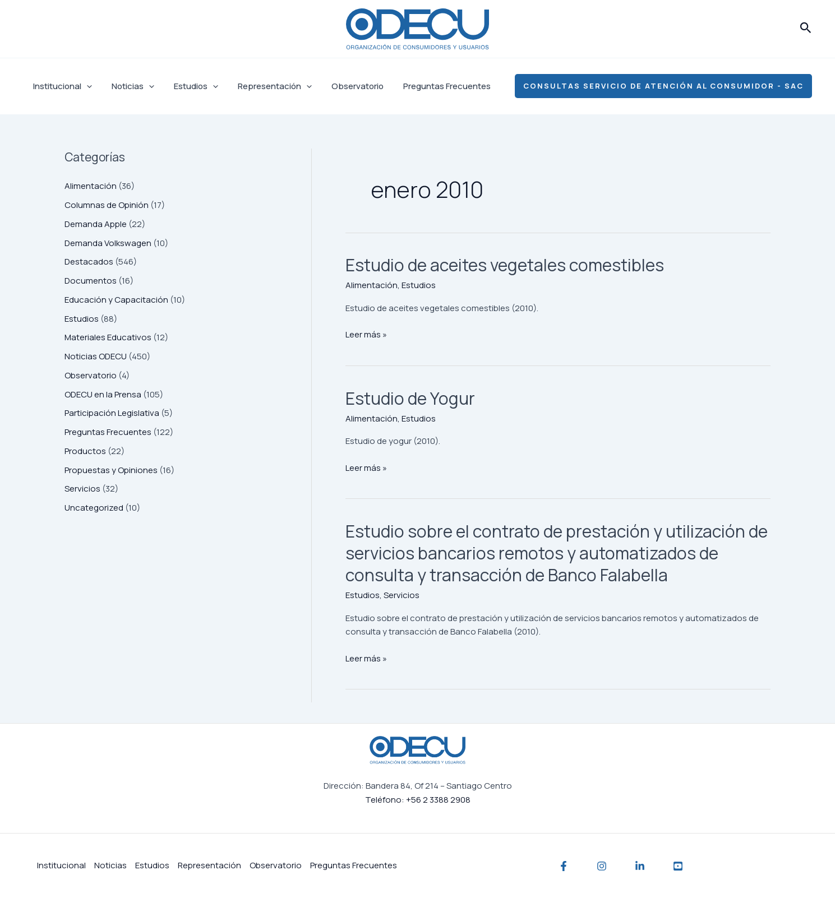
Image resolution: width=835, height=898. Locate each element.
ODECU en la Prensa (102, 394)
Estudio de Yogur (410, 398)
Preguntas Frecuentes (431, 86)
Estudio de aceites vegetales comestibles (504, 264)
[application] (85, 86)
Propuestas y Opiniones (111, 470)
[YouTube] (678, 866)
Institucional (60, 86)
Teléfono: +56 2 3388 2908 (417, 800)
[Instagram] (602, 866)
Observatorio (345, 86)
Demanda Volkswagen (107, 243)
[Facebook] (564, 866)
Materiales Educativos (107, 337)
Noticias (128, 86)
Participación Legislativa (111, 413)
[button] (806, 29)
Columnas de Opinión (106, 205)
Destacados (88, 261)
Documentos (90, 280)
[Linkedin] (640, 866)
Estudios (189, 86)
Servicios (82, 488)
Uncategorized (93, 507)
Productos (85, 451)
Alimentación (90, 186)
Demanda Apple (95, 224)
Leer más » (366, 334)
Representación (265, 86)
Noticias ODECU (95, 356)
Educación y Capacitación (116, 299)
